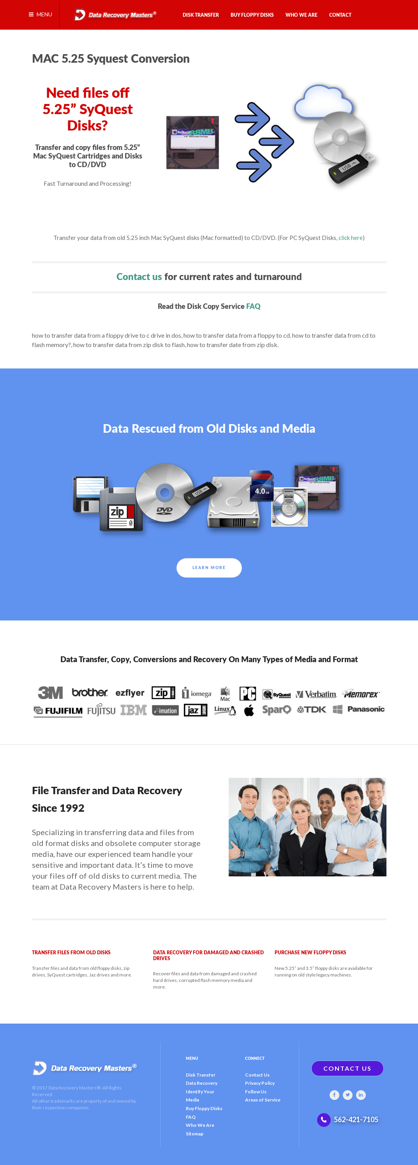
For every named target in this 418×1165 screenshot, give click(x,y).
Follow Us (255, 1092)
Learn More (209, 568)
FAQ (253, 306)
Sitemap (194, 1134)
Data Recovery (201, 1083)
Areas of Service (262, 1100)
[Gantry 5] (112, 11)
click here (351, 237)
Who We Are (200, 1125)
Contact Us (257, 1075)
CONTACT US (347, 1068)
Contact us (139, 277)
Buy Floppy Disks (204, 1108)
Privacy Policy (260, 1083)
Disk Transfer (200, 1075)
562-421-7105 (356, 1119)
